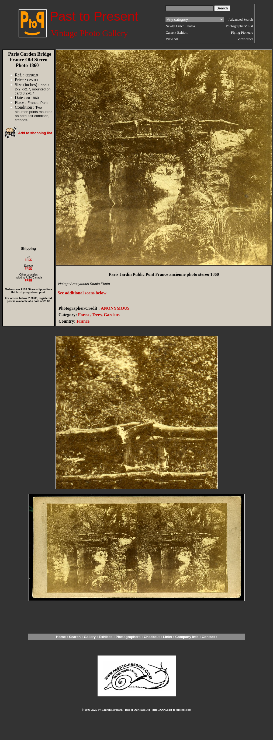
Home (61, 637)
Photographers (128, 637)
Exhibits (106, 637)
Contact (208, 637)
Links (167, 637)
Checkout (152, 637)
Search (75, 637)
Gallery (90, 637)
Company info (187, 637)
